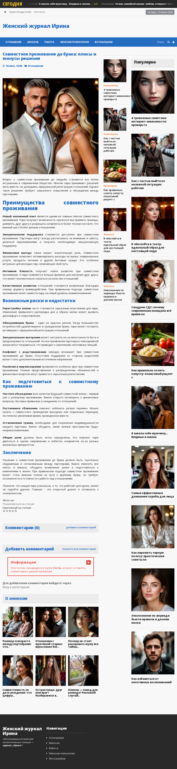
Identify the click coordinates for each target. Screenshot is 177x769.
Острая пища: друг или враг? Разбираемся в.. (48, 692)
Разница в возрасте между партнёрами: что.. (17, 643)
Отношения (13, 42)
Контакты (39, 11)
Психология (58, 4)
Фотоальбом (103, 42)
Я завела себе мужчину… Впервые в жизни (149, 435)
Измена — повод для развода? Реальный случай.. (82, 692)
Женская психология (74, 42)
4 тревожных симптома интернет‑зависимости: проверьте (119, 94)
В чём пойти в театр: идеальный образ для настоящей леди (115, 245)
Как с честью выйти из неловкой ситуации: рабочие (112, 145)
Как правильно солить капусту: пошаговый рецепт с (114, 194)
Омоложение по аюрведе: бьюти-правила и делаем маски (114, 295)
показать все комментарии (79, 548)
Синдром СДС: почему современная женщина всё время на (151, 310)
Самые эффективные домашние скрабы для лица (152, 494)
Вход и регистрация (16, 587)
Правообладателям (20, 11)
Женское (33, 42)
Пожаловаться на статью (18, 504)
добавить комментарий (81, 527)
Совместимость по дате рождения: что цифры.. (17, 692)
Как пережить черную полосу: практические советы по (147, 556)
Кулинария (110, 185)
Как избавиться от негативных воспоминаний (151, 680)
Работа (49, 42)
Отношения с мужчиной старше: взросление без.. (49, 643)
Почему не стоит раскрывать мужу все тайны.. (83, 643)
